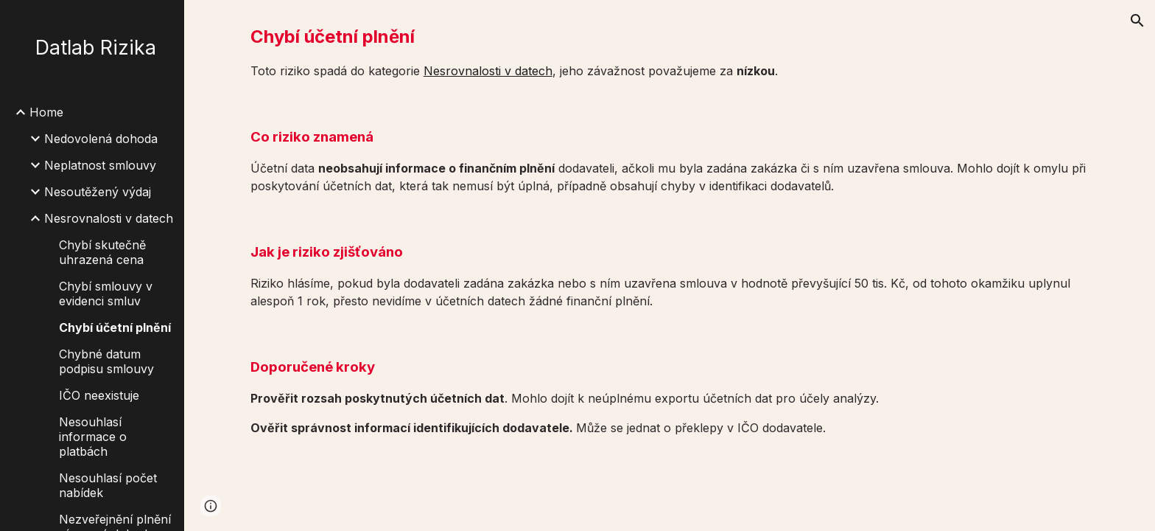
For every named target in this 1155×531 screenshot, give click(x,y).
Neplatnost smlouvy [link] (100, 165)
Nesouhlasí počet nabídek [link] (108, 485)
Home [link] (46, 112)
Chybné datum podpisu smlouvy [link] (106, 361)
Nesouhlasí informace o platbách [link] (93, 436)
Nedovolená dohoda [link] (101, 138)
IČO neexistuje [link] (99, 395)
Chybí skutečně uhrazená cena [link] (102, 252)
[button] (1137, 20)
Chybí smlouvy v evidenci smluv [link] (105, 293)
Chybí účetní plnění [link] (115, 327)
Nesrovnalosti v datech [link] (108, 218)
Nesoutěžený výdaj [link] (97, 191)
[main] (670, 52)
